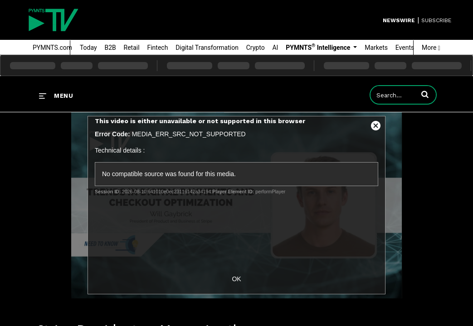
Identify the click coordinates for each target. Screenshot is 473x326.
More (431, 47)
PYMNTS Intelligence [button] (319, 47)
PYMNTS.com (52, 47)
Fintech (157, 47)
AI (275, 47)
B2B (110, 47)
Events (404, 47)
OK (236, 279)
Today (88, 47)
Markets (376, 47)
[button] (425, 94)
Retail (132, 47)
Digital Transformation (207, 47)
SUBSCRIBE (436, 20)
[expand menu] (56, 95)
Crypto (255, 47)
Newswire (399, 20)
